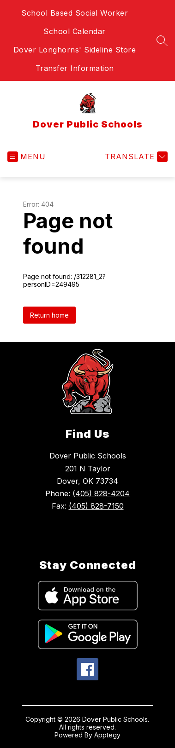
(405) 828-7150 (96, 505)
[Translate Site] (135, 156)
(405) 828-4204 (101, 493)
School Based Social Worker (74, 12)
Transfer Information (75, 68)
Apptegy (107, 735)
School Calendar (74, 31)
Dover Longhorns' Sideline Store (74, 49)
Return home (49, 315)
